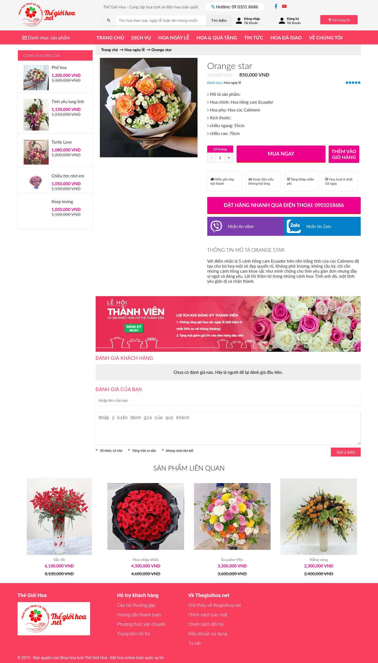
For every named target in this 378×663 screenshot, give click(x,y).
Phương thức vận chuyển (141, 624)
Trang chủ (110, 38)
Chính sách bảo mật (207, 614)
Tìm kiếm (219, 20)
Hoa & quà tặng (216, 38)
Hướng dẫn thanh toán (139, 614)
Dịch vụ (141, 38)
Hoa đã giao (286, 38)
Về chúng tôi (326, 38)
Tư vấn (194, 643)
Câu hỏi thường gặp (136, 605)
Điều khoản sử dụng (207, 633)
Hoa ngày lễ (173, 38)
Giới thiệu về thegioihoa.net (214, 605)
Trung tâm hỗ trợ (133, 633)
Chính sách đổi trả (205, 624)
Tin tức (253, 38)
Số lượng (220, 149)
